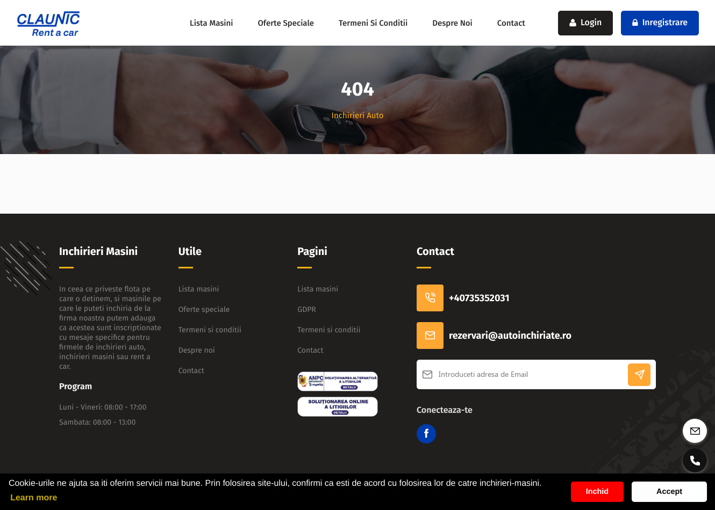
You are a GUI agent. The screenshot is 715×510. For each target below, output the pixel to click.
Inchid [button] (597, 491)
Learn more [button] (33, 497)
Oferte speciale (286, 23)
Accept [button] (669, 491)
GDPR (306, 309)
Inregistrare (660, 23)
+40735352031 (463, 298)
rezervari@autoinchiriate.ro (494, 335)
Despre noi (452, 23)
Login (585, 23)
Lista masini (211, 23)
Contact (511, 23)
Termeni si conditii (373, 23)
